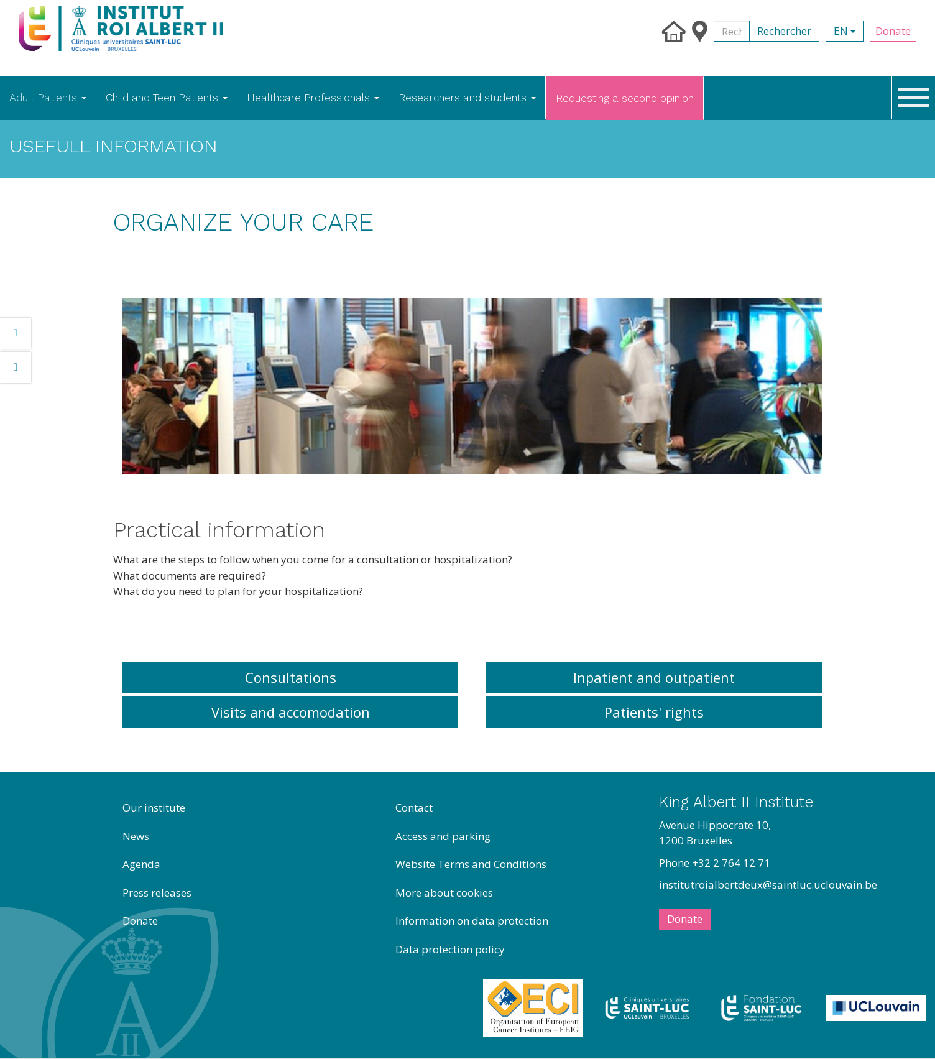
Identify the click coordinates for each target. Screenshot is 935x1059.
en (844, 31)
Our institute (153, 807)
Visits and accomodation (290, 712)
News (135, 836)
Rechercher (784, 31)
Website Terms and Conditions (470, 864)
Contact (414, 807)
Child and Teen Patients (167, 97)
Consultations (290, 677)
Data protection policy (450, 949)
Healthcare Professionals (313, 97)
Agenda (141, 864)
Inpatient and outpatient (654, 677)
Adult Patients (47, 97)
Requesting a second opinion (625, 98)
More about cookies (444, 893)
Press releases (156, 893)
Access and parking (443, 836)
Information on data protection (471, 920)
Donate (893, 31)
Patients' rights (654, 712)
